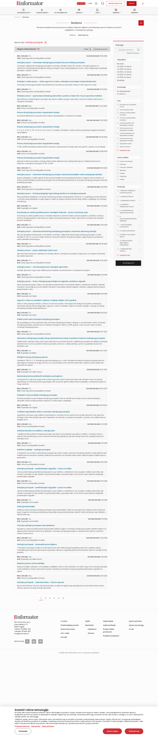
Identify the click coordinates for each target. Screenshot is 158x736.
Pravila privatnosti (22, 726)
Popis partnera (48, 726)
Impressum (35, 726)
